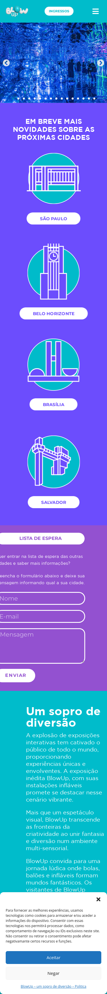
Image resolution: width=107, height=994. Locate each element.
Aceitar (53, 957)
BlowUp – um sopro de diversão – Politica (53, 986)
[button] (98, 899)
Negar (53, 973)
